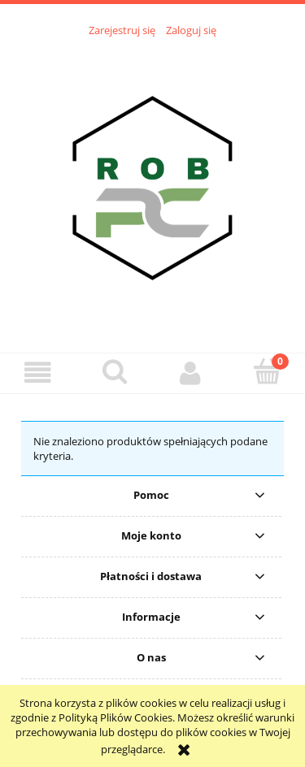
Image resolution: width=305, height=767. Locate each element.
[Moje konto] (191, 372)
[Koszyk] (267, 371)
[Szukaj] (114, 371)
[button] (38, 372)
